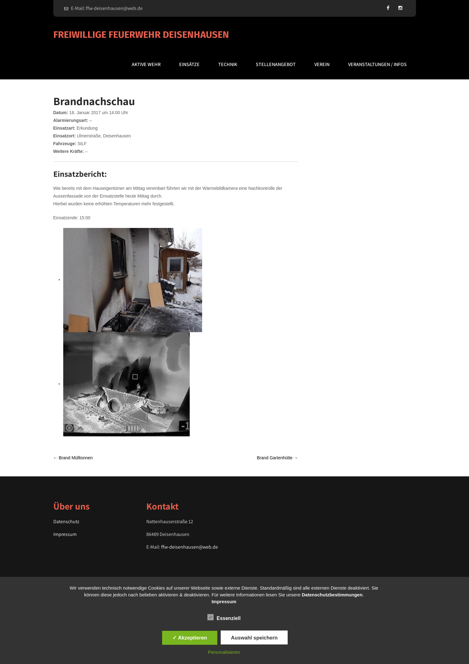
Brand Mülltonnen (73, 457)
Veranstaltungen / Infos (377, 64)
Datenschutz (66, 521)
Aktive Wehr (146, 64)
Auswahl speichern (254, 637)
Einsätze (189, 64)
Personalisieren (224, 652)
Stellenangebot (276, 64)
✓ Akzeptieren (189, 637)
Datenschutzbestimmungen (332, 594)
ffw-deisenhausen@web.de (189, 547)
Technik (227, 64)
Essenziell (224, 617)
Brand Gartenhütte (277, 457)
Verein (322, 64)
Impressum (65, 534)
